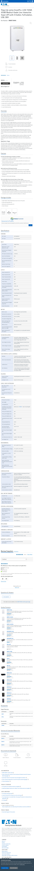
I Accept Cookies (5, 868)
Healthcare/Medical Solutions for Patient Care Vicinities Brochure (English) (16, 788)
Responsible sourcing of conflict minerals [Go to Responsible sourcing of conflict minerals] (9, 855)
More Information (13, 868)
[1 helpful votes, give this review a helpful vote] (3, 579)
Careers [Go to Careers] (3, 842)
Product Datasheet (5, 781)
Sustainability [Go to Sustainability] (4, 846)
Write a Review (29, 554)
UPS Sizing (4, 800)
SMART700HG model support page (23, 601)
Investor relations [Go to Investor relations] (5, 845)
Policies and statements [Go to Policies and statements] (6, 852)
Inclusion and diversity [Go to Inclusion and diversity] (6, 843)
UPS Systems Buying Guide (7, 793)
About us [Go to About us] (3, 841)
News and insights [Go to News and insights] (5, 847)
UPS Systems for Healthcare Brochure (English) (11, 786)
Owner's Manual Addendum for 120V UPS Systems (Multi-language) (14, 779)
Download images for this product (8, 811)
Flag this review (3, 581)
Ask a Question (6, 596)
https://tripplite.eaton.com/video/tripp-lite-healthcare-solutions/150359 (15, 806)
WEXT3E (2, 744)
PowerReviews (16, 551)
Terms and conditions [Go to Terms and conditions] (6, 854)
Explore (30, 225)
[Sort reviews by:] (14, 559)
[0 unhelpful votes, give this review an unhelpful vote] (6, 579)
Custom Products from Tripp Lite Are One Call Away (12, 795)
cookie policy (22, 864)
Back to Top (17, 587)
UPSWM (20, 406)
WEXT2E (2, 741)
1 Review (8, 75)
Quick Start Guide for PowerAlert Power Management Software (14, 777)
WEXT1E (2, 738)
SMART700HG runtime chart (7, 772)
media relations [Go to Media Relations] (5, 851)
